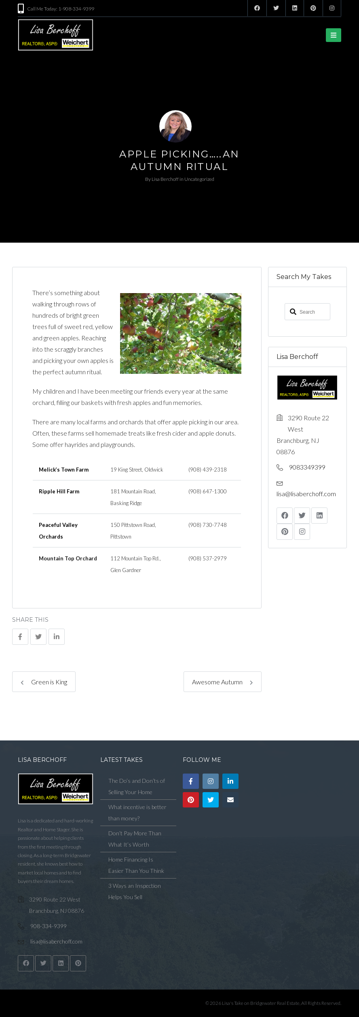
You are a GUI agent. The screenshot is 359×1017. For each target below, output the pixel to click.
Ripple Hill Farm (59, 491)
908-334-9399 (48, 926)
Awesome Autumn (222, 682)
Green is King (44, 682)
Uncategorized (199, 179)
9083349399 (307, 466)
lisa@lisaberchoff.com (306, 493)
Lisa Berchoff (165, 179)
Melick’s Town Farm (64, 469)
